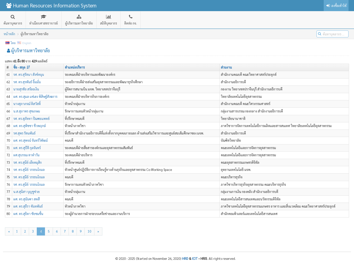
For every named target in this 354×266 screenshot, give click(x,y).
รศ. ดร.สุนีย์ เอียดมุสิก (27, 162)
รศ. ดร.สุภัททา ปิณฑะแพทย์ (31, 118)
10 (89, 231)
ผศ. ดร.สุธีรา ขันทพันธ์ (28, 206)
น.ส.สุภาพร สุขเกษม (26, 111)
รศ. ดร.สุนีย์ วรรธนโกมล (29, 169)
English (24, 43)
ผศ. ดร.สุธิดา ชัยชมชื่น (28, 214)
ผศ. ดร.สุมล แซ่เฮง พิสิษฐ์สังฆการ (35, 96)
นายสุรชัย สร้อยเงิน (26, 89)
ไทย (11, 43)
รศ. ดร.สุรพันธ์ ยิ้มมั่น (27, 82)
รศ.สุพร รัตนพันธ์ (24, 133)
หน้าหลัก (9, 34)
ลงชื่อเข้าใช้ (336, 5)
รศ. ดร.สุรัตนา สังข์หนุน (28, 74)
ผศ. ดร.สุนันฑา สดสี (26, 199)
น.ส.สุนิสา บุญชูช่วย (26, 191)
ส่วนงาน (226, 67)
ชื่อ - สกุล (21, 67)
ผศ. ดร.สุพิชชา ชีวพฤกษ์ (29, 126)
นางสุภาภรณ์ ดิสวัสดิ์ (27, 104)
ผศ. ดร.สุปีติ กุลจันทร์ (27, 148)
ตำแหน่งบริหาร (75, 67)
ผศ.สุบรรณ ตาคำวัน (26, 155)
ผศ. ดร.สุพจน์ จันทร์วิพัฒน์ (30, 140)
